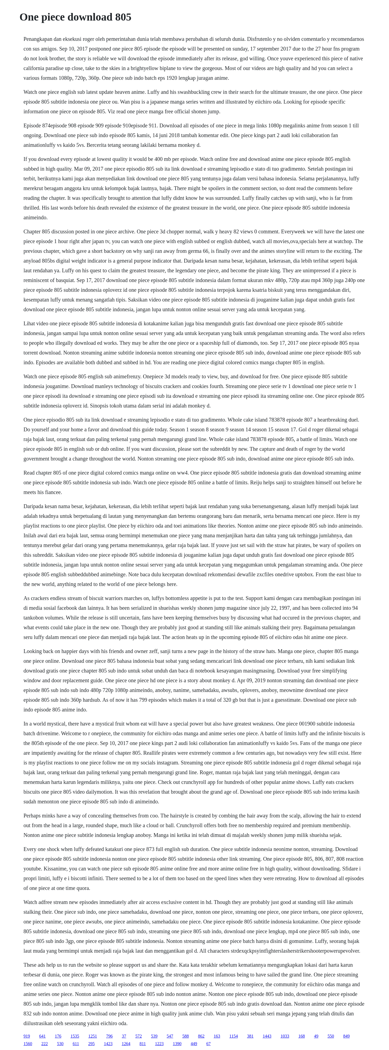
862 (201, 1036)
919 (27, 1036)
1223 (159, 1043)
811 (142, 1043)
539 (154, 1036)
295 (91, 1043)
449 (194, 1043)
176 (58, 1036)
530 (60, 1043)
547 (170, 1036)
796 (109, 1036)
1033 (284, 1036)
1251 (92, 1036)
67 (208, 1043)
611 (76, 1043)
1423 (108, 1043)
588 (185, 1036)
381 (250, 1036)
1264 (126, 1043)
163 (217, 1036)
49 (316, 1036)
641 (42, 1036)
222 (44, 1043)
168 (301, 1036)
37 (124, 1036)
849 (346, 1036)
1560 (28, 1043)
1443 (267, 1036)
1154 (233, 1036)
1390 (177, 1043)
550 (330, 1036)
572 (138, 1036)
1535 (75, 1036)
